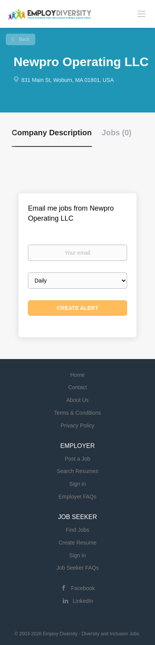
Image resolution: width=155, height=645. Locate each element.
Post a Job (77, 459)
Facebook (83, 588)
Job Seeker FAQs (77, 568)
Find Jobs (78, 530)
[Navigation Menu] (141, 13)
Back (23, 39)
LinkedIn (83, 601)
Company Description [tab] (52, 132)
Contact (77, 387)
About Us (77, 400)
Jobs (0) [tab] (117, 132)
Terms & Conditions (77, 413)
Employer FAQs (77, 497)
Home (77, 375)
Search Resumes (77, 471)
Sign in (77, 484)
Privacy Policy (77, 425)
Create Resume (77, 542)
